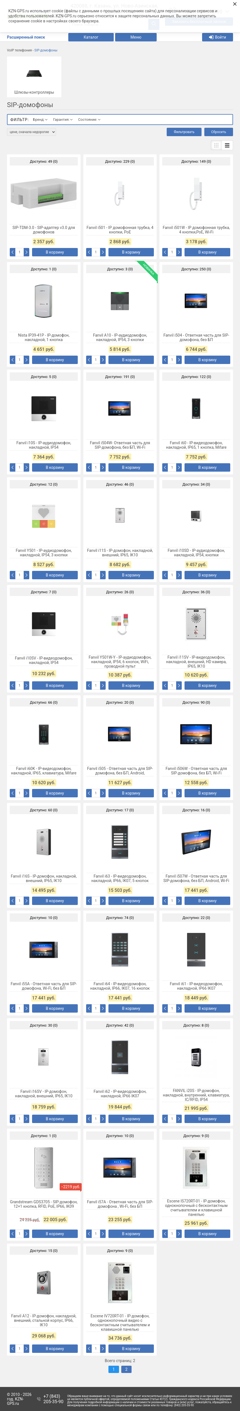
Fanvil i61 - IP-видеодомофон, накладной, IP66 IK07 (196, 986)
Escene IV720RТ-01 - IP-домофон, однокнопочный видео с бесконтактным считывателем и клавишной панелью (120, 1323)
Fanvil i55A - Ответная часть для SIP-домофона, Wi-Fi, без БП (44, 986)
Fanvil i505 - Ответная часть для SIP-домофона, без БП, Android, (120, 770)
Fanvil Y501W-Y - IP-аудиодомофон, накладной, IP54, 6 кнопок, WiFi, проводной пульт (120, 661)
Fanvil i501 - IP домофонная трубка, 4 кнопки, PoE (120, 229)
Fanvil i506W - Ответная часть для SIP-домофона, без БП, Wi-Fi (196, 770)
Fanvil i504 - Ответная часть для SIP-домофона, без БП (196, 337)
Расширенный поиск (26, 37)
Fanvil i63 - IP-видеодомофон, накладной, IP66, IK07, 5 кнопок (120, 878)
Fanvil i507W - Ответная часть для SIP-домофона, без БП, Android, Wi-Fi (196, 878)
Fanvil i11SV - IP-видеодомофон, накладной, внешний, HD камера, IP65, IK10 (196, 661)
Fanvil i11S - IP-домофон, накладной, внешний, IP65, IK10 (120, 552)
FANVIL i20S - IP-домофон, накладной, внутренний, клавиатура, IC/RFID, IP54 (196, 1095)
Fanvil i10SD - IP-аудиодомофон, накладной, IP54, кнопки (196, 552)
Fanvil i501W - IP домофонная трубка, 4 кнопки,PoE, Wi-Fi (196, 229)
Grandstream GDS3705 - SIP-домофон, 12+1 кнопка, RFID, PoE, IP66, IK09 (43, 1204)
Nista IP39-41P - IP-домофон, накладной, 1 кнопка (43, 337)
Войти (217, 37)
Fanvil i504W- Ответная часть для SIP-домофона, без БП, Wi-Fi (120, 445)
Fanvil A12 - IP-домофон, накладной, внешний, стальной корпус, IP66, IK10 (43, 1320)
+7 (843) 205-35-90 (53, 1399)
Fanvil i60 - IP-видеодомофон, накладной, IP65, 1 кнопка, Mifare (196, 445)
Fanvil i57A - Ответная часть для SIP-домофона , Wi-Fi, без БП (120, 1204)
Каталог (91, 37)
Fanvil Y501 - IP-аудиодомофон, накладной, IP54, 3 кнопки (44, 552)
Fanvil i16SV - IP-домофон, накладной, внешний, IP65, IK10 (43, 1093)
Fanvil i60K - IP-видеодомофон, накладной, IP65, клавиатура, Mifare (44, 770)
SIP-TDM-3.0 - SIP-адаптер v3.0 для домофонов (44, 229)
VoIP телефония (19, 50)
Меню (135, 37)
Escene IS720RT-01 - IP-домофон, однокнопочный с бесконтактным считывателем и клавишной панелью (196, 1208)
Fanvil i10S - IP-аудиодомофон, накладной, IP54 (43, 445)
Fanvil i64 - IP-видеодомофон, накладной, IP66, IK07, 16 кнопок (120, 986)
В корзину (55, 252)
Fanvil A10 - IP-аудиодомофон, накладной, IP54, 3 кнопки (120, 337)
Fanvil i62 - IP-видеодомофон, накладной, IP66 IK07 (120, 1093)
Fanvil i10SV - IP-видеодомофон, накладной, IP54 (43, 660)
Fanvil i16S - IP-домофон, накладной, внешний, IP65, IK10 (44, 878)
